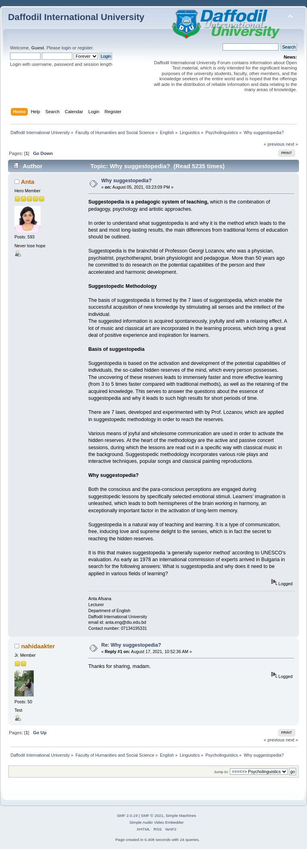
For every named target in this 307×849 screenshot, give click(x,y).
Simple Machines (181, 815)
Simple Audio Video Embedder (156, 822)
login (66, 47)
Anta (27, 181)
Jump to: (221, 772)
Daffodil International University (76, 17)
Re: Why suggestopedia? (131, 645)
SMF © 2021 (152, 815)
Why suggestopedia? (126, 180)
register (85, 47)
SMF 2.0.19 (127, 815)
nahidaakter (38, 646)
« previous (274, 144)
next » (292, 144)
